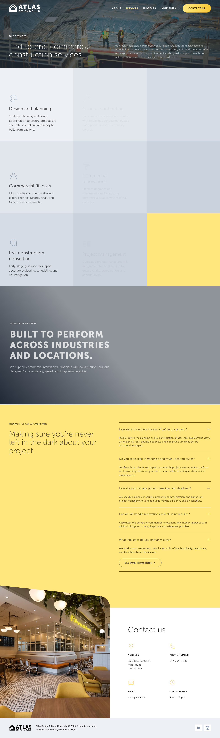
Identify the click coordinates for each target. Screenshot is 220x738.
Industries (168, 8)
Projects (149, 8)
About (116, 8)
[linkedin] (198, 728)
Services (132, 8)
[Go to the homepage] (24, 8)
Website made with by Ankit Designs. (56, 729)
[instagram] (207, 728)
